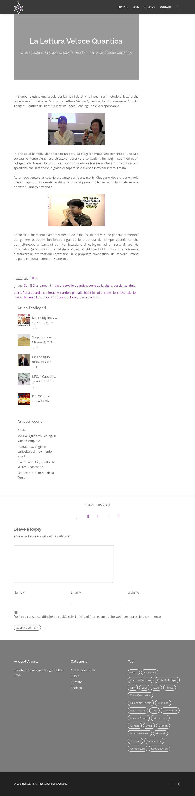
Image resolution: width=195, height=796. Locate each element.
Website (133, 592)
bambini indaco (50, 285)
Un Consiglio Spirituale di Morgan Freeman (44, 357)
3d (26, 285)
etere (17, 292)
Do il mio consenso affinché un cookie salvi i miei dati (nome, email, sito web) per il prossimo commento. (87, 616)
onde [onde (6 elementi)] (149, 725)
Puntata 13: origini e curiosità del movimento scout (35, 451)
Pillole (34, 278)
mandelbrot (68, 297)
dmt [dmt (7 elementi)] (132, 687)
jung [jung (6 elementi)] (154, 710)
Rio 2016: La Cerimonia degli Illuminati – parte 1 (44, 396)
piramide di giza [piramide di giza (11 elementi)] (139, 733)
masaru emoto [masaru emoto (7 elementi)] (138, 718)
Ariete (22, 430)
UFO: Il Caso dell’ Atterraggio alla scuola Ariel (43, 376)
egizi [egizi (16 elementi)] (144, 687)
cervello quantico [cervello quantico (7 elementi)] (140, 680)
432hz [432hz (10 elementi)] (133, 672)
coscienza (121, 285)
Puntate (76, 682)
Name (19, 592)
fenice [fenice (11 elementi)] (169, 687)
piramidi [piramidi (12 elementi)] (160, 733)
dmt (132, 285)
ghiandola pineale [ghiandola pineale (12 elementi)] (140, 703)
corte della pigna (100, 285)
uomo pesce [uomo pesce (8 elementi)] (137, 748)
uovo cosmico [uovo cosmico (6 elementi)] (159, 748)
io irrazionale (122, 292)
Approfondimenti (83, 670)
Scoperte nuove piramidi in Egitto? (43, 337)
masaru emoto (88, 297)
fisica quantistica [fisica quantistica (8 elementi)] (140, 695)
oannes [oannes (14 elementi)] (134, 725)
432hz (33, 285)
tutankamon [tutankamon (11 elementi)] (154, 741)
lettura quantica (47, 297)
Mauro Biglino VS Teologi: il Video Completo (44, 318)
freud (52, 292)
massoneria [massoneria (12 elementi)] (160, 718)
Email (76, 592)
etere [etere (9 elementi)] (156, 687)
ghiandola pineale (69, 292)
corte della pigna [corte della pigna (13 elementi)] (167, 680)
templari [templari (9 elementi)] (135, 741)
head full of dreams (98, 292)
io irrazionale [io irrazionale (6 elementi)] (137, 710)
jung (31, 297)
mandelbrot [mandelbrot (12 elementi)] (170, 710)
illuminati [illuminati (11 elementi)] (163, 703)
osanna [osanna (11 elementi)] (163, 725)
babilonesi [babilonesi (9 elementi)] (150, 672)
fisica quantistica (34, 292)
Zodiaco (76, 688)
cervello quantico (75, 285)
